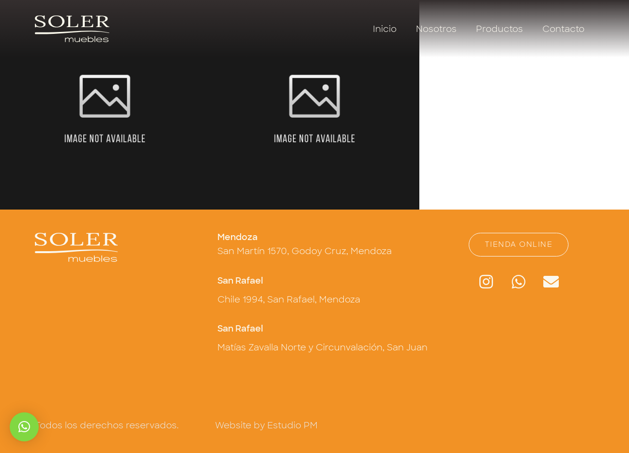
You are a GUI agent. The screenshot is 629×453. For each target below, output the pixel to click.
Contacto (563, 29)
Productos (499, 29)
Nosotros (436, 29)
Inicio (385, 29)
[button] (24, 426)
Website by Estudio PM (266, 425)
